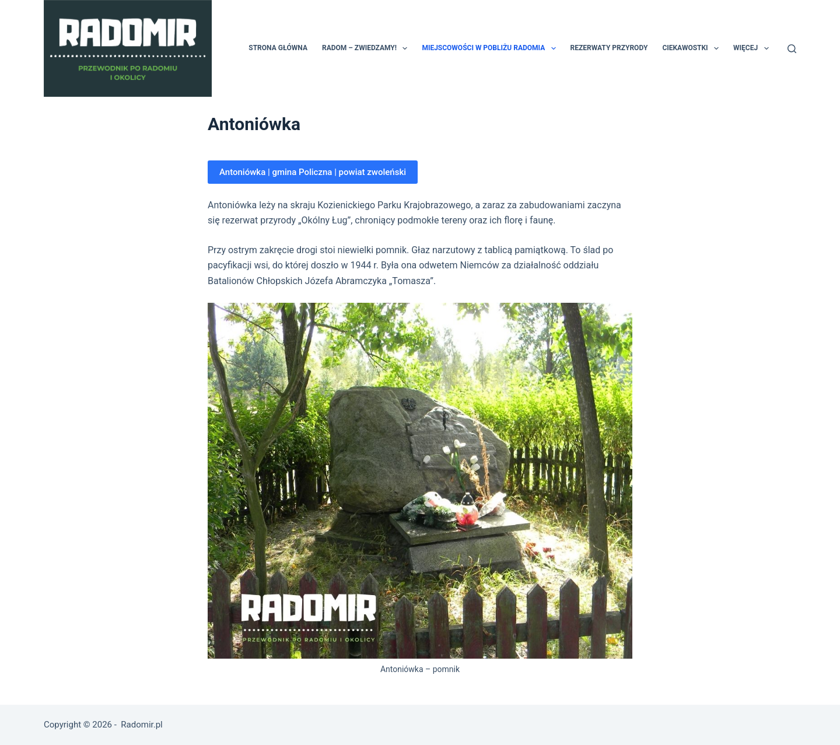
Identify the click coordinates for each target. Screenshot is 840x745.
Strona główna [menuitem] (278, 48)
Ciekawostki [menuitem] (692, 48)
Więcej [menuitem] (753, 48)
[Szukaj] (792, 48)
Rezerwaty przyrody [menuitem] (609, 48)
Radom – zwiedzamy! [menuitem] (367, 48)
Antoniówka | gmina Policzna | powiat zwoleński (312, 172)
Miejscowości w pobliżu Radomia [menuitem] (491, 48)
